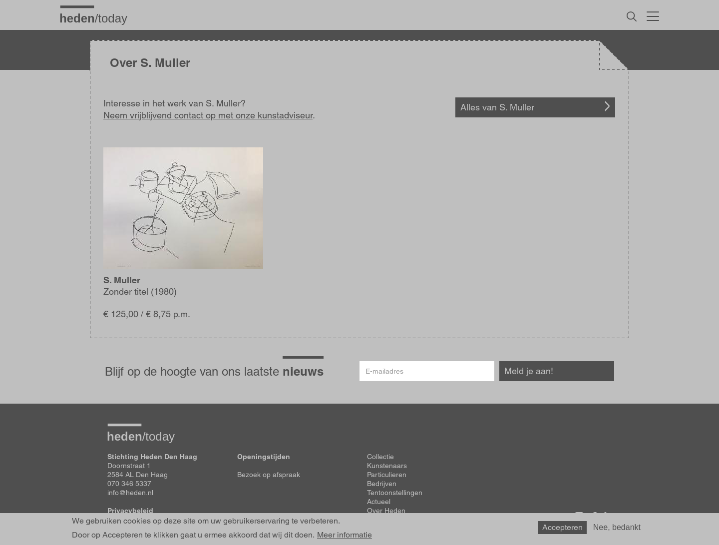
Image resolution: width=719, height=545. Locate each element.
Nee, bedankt (617, 527)
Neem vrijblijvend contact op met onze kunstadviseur (208, 115)
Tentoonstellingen (394, 493)
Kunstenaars (387, 466)
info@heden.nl (130, 493)
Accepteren (562, 527)
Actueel (378, 502)
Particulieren (386, 475)
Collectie (380, 457)
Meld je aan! (528, 371)
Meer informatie (344, 535)
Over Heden (386, 511)
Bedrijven (381, 484)
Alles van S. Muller (497, 107)
